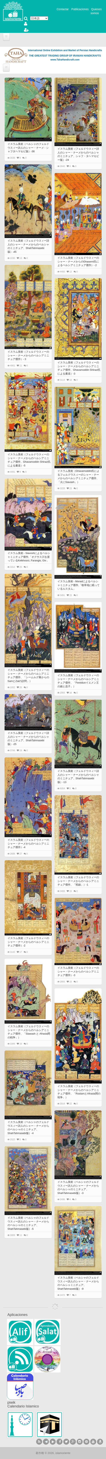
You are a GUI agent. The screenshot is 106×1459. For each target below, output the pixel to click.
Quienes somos (96, 11)
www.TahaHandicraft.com (65, 59)
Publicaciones (79, 9)
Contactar (63, 9)
